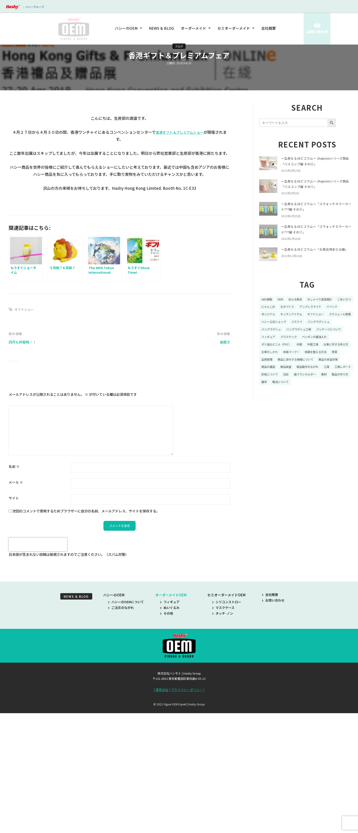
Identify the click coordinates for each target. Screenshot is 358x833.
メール (16, 604)
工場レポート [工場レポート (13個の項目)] (331, 387)
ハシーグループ (34, 7)
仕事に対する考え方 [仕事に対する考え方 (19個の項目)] (293, 363)
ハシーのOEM (129, 28)
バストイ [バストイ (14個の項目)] (332, 331)
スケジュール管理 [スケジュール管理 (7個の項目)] (274, 331)
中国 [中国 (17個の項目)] (338, 355)
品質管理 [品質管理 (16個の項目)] (334, 371)
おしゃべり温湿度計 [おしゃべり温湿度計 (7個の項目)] (326, 307)
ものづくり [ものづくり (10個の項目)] (312, 315)
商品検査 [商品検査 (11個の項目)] (267, 387)
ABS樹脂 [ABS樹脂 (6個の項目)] (267, 307)
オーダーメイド (196, 28)
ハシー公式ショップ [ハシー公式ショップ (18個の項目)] (306, 331)
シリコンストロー (226, 724)
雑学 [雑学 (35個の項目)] (289, 403)
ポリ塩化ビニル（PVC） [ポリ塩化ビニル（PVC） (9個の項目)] (312, 355)
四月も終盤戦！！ (24, 463)
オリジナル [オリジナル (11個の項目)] (287, 323)
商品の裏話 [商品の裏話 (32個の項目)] (344, 379)
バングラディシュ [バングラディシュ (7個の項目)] (274, 339)
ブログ (179, 46)
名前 (14, 588)
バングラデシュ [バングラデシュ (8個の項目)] (303, 339)
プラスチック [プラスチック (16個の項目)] (326, 347)
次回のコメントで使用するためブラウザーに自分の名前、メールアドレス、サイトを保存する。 (86, 632)
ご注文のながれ (121, 730)
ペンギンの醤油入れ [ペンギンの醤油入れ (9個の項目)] (275, 355)
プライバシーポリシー (187, 812)
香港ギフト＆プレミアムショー (180, 254)
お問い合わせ (273, 722)
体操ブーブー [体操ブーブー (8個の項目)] (270, 371)
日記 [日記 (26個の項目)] (289, 395)
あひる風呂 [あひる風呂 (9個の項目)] (299, 307)
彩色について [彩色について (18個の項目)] (271, 395)
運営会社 (161, 812)
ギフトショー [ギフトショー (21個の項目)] (340, 323)
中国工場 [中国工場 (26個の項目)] (267, 363)
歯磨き (224, 463)
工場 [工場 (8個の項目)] (313, 387)
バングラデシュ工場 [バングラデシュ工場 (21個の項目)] (334, 339)
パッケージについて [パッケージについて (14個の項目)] (275, 347)
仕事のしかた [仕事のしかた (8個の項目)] (323, 363)
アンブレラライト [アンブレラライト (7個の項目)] (337, 315)
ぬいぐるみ (169, 730)
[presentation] (38, 667)
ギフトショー (25, 431)
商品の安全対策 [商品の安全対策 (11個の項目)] (319, 379)
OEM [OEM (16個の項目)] (282, 307)
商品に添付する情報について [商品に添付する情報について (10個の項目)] (282, 379)
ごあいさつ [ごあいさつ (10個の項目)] (269, 315)
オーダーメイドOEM (171, 717)
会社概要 (268, 28)
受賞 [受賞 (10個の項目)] (319, 371)
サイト (14, 620)
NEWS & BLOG (162, 28)
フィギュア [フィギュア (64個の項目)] (303, 347)
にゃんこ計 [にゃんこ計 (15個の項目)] (291, 315)
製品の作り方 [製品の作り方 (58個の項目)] (271, 403)
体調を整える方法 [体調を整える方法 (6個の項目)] (298, 371)
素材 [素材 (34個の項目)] (331, 395)
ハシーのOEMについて (126, 724)
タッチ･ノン (222, 735)
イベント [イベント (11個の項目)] (267, 323)
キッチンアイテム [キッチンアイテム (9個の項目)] (313, 323)
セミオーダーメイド (235, 28)
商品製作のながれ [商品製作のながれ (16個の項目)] (292, 387)
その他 (166, 735)
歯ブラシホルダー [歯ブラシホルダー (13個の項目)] (310, 395)
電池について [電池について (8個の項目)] (307, 403)
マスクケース (223, 730)
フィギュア (169, 724)
